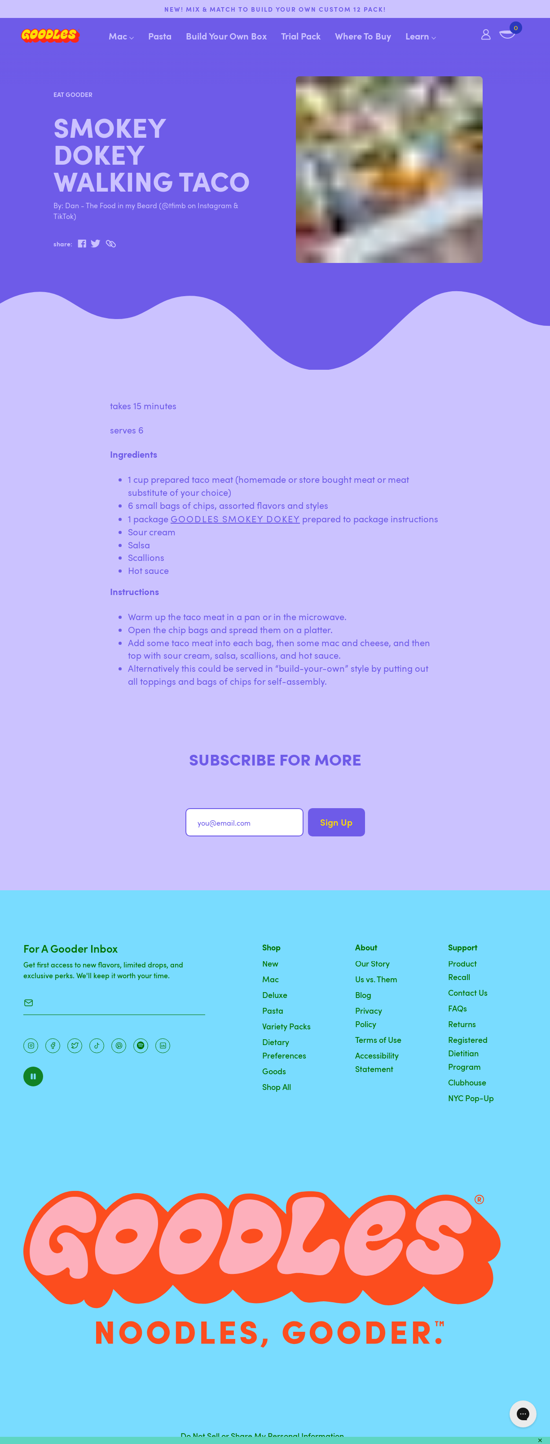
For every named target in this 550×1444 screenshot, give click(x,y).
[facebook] (82, 244)
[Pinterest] (74, 1045)
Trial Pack (301, 36)
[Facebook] (52, 1045)
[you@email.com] (244, 822)
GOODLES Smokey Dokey (235, 518)
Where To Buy (363, 36)
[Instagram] (30, 1045)
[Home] (43, 36)
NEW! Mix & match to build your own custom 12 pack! (275, 8)
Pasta (160, 36)
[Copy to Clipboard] (111, 244)
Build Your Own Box (226, 36)
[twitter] (95, 244)
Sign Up (336, 822)
